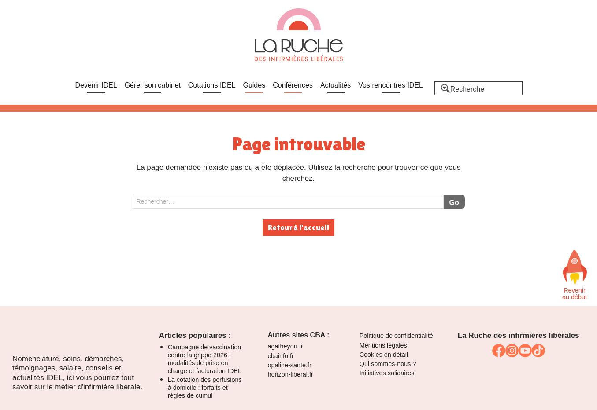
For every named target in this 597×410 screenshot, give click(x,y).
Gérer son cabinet (153, 85)
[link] (498, 350)
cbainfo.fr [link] (281, 355)
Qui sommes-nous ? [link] (388, 363)
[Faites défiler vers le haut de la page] (574, 267)
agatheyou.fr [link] (285, 346)
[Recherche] (478, 88)
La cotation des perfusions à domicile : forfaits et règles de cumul (205, 387)
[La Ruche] (299, 35)
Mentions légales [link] (383, 345)
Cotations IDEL (212, 85)
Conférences (293, 85)
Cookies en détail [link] (384, 354)
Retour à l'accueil (298, 227)
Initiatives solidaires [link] (387, 373)
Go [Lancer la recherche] (454, 202)
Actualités (335, 85)
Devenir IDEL (96, 85)
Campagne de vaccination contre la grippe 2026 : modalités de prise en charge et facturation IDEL (204, 359)
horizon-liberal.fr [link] (290, 374)
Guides (254, 85)
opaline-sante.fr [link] (289, 365)
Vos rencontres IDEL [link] (390, 85)
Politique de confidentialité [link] (396, 335)
